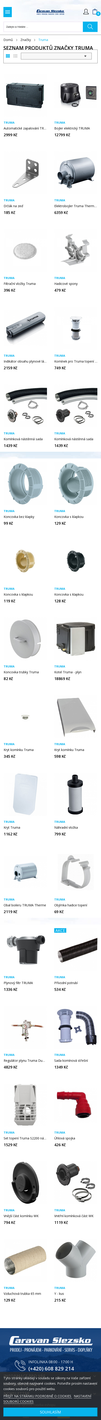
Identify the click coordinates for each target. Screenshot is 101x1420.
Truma (9, 122)
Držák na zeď (13, 206)
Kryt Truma (12, 828)
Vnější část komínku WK (21, 1216)
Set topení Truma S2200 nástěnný (25, 1138)
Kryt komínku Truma (19, 750)
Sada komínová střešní (71, 1061)
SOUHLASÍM (50, 1412)
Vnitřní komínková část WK (74, 1216)
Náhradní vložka (66, 828)
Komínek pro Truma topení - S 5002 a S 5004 (76, 361)
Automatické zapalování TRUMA (25, 128)
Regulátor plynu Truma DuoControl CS (25, 1061)
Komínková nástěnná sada (23, 439)
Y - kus (59, 1294)
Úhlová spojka (64, 1138)
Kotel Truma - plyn (67, 672)
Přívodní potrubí (66, 983)
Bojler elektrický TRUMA (72, 128)
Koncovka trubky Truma (21, 672)
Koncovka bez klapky (19, 517)
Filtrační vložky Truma (20, 284)
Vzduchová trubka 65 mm (22, 1294)
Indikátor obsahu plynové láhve (25, 361)
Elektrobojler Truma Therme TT (76, 206)
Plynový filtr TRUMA (18, 983)
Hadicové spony (66, 284)
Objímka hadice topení (70, 905)
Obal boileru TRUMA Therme (25, 905)
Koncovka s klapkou (69, 517)
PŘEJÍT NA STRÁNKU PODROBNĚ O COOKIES (37, 1396)
